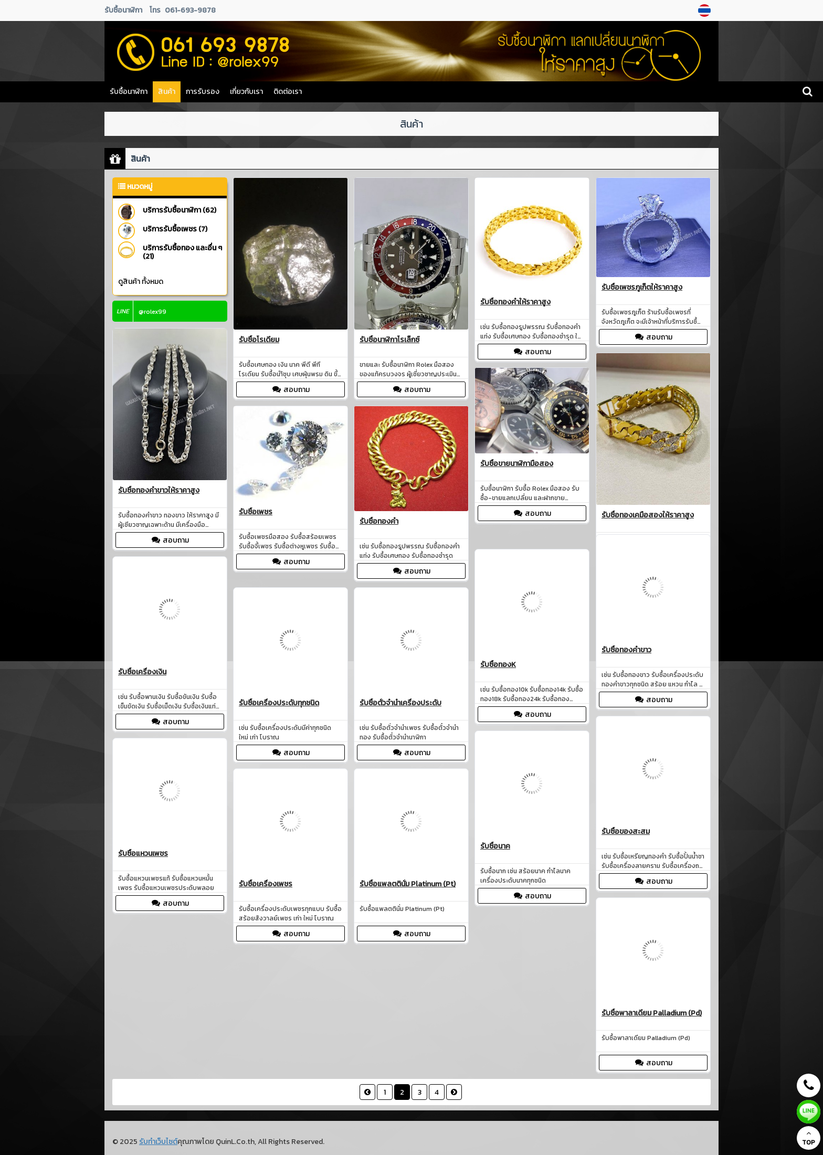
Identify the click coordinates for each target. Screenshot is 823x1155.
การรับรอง (202, 91)
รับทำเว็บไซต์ (158, 1141)
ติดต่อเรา (287, 91)
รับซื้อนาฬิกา (128, 91)
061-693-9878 (190, 10)
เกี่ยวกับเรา (246, 91)
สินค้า (166, 91)
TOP (808, 1138)
